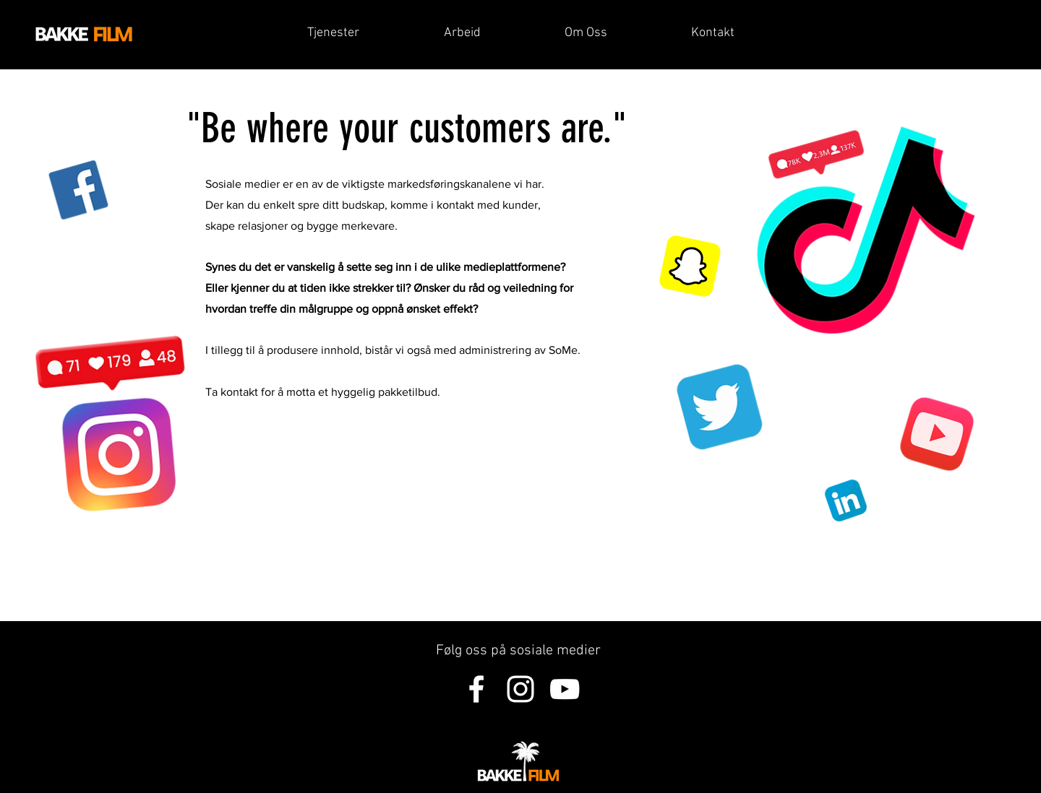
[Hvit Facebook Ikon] (476, 689)
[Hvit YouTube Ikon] (565, 689)
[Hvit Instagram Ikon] (520, 689)
